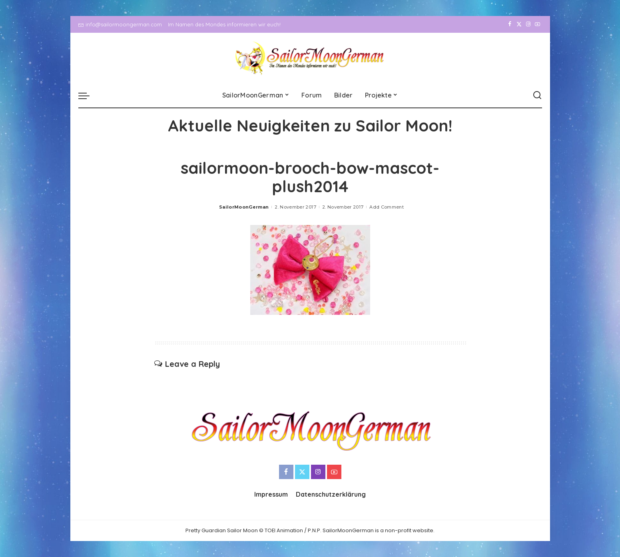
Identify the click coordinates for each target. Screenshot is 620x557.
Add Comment (386, 207)
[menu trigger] (88, 95)
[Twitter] (519, 24)
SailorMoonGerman (244, 207)
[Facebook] (509, 24)
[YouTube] (537, 24)
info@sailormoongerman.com (120, 24)
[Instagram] (528, 24)
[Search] (537, 95)
